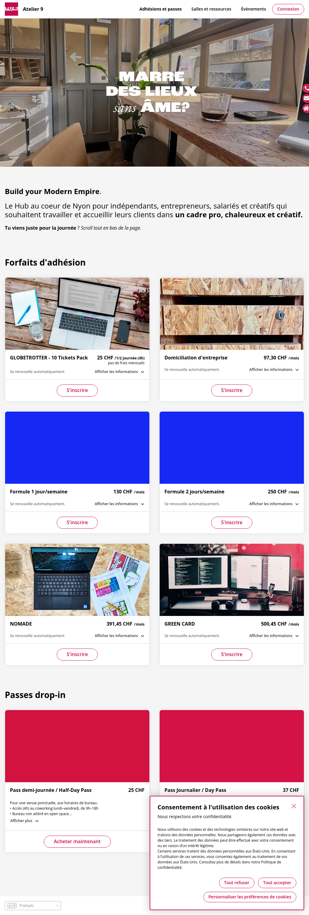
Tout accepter (277, 882)
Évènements (253, 9)
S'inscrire (77, 390)
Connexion (288, 9)
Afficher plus (21, 820)
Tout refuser (237, 882)
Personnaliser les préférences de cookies (250, 897)
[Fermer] (294, 806)
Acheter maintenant (77, 841)
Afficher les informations (116, 371)
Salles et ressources (211, 9)
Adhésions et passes (160, 9)
